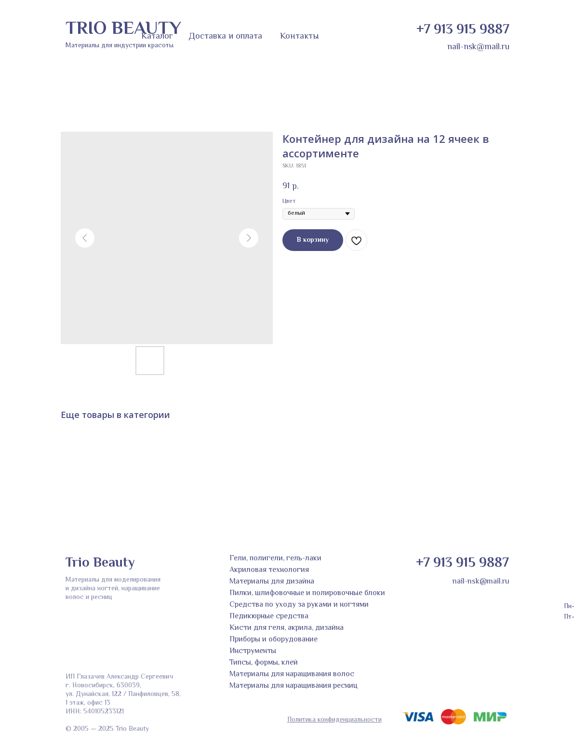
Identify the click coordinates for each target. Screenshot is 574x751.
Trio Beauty (100, 563)
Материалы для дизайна (271, 582)
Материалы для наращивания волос (291, 674)
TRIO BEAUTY (123, 29)
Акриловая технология (269, 570)
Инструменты (252, 651)
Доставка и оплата (225, 36)
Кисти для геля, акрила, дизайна (286, 628)
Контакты (299, 36)
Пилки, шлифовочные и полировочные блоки (307, 593)
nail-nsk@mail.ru (478, 47)
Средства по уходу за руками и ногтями (299, 605)
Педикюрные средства (268, 617)
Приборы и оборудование (273, 640)
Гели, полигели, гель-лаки (275, 559)
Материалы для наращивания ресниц (293, 686)
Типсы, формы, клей (263, 663)
